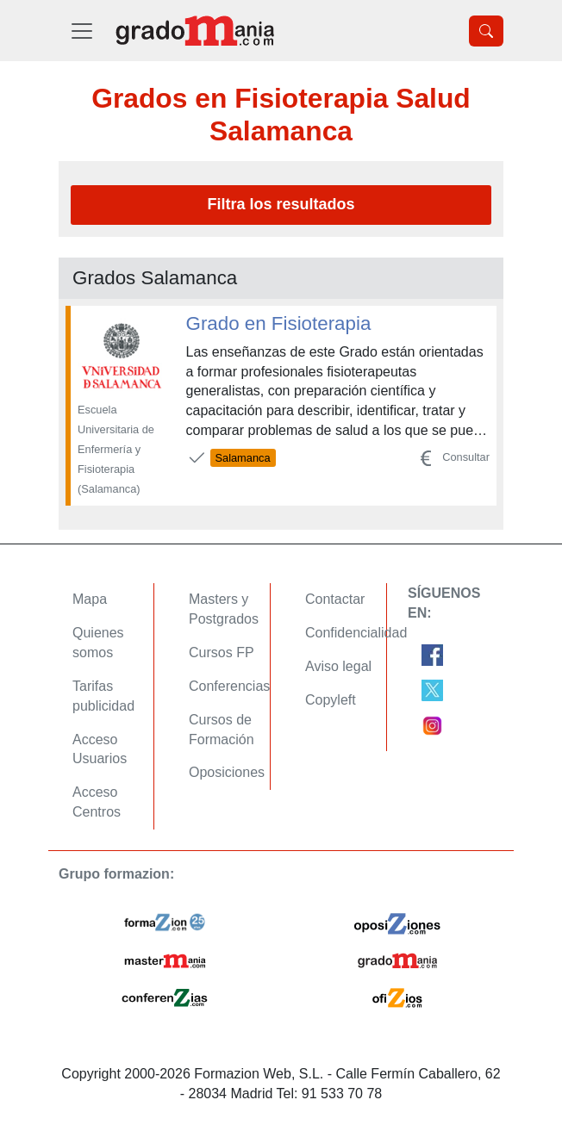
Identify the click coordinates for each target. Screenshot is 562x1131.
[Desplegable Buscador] (486, 31)
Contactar (335, 599)
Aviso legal (338, 666)
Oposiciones (227, 772)
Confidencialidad (356, 632)
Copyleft (330, 700)
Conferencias (229, 686)
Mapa (89, 599)
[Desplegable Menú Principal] (82, 30)
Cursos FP (221, 652)
